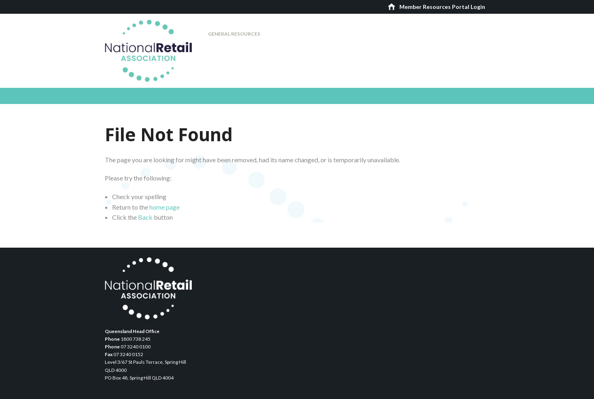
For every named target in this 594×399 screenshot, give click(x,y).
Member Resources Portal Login (442, 6)
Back (145, 217)
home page (164, 207)
